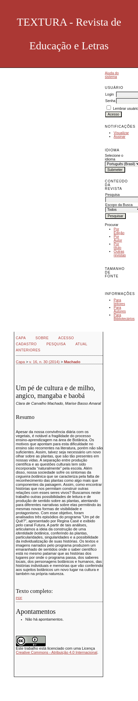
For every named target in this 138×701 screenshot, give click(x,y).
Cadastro (26, 344)
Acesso (66, 338)
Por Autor (118, 238)
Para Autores (120, 309)
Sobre (42, 338)
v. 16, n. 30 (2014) (44, 362)
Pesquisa (56, 344)
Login (109, 94)
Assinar (119, 137)
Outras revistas (120, 253)
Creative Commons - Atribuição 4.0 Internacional (56, 652)
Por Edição (119, 231)
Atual (81, 344)
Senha (110, 101)
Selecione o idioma (114, 157)
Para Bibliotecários (124, 317)
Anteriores (28, 350)
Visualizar (121, 133)
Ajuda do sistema (112, 75)
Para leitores (119, 302)
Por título (117, 246)
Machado (72, 362)
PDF (19, 598)
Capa (21, 338)
